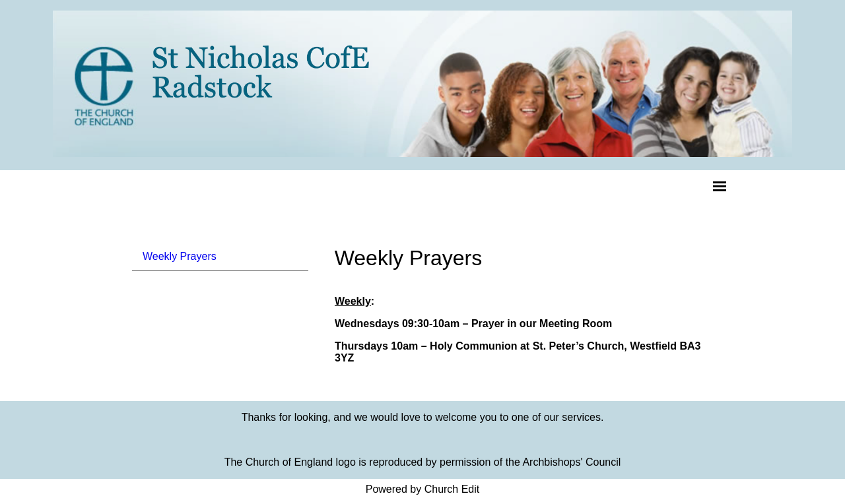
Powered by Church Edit (423, 489)
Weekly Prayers (180, 256)
